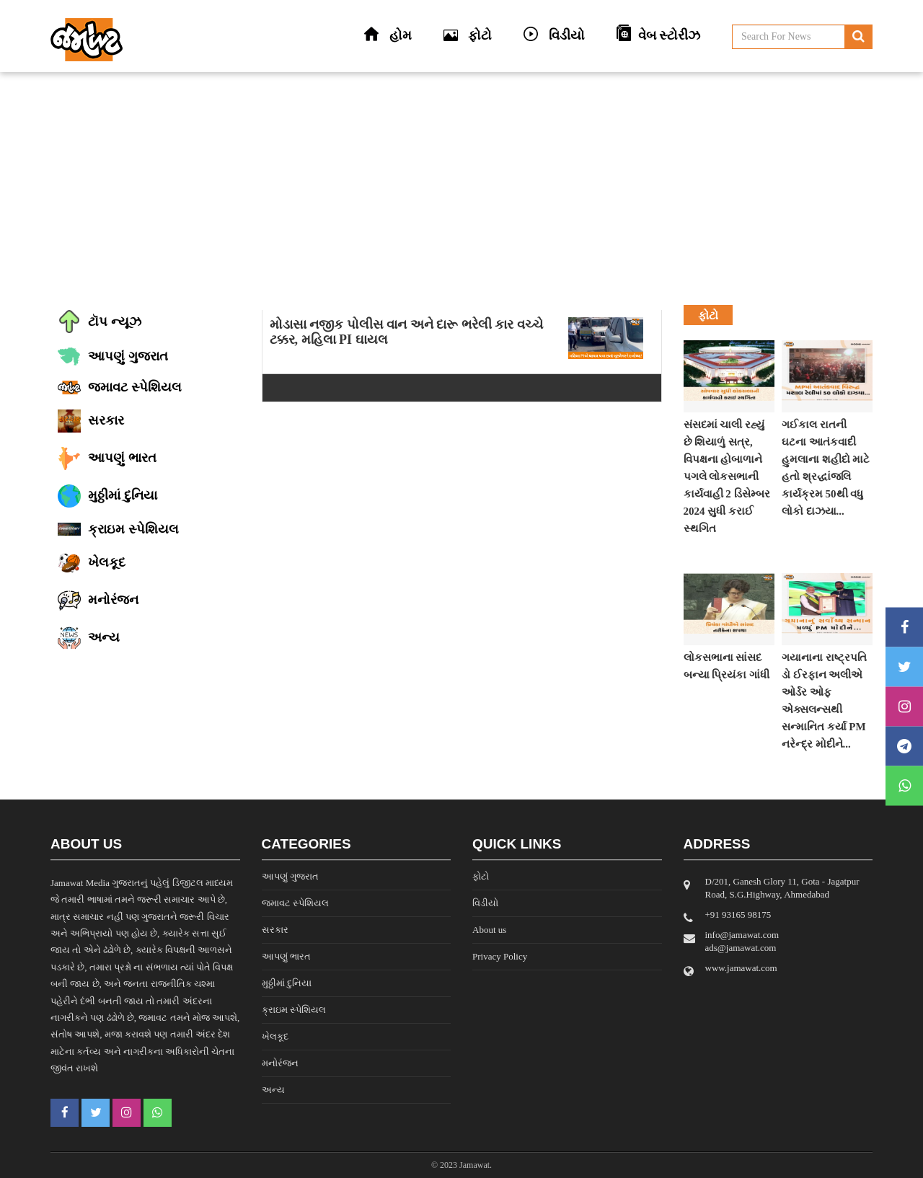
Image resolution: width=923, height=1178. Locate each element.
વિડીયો (485, 903)
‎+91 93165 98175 (738, 914)
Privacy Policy (499, 956)
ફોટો (480, 876)
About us (489, 929)
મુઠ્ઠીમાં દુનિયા (287, 983)
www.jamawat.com (741, 967)
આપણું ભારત (286, 956)
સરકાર (275, 929)
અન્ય (273, 1089)
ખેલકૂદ (275, 1036)
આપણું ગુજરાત (290, 876)
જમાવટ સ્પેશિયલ (295, 903)
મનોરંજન (280, 1063)
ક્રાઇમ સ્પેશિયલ (294, 1009)
